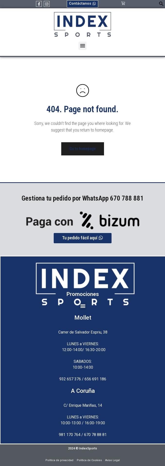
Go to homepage (82, 148)
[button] (161, 4)
